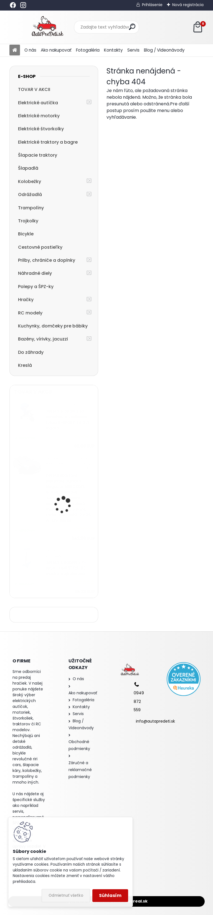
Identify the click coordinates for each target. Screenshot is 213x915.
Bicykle (26, 234)
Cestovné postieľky (40, 247)
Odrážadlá (30, 194)
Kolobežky (29, 181)
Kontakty (113, 50)
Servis (133, 50)
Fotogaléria (88, 50)
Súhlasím (110, 895)
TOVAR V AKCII (34, 89)
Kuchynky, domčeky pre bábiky (53, 326)
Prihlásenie (152, 4)
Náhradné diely (35, 273)
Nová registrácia (188, 4)
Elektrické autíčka (38, 103)
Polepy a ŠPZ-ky (36, 286)
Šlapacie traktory (37, 155)
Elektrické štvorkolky (41, 129)
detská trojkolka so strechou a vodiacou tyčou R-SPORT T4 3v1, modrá (68, 420)
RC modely (30, 313)
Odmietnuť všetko (66, 895)
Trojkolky (28, 221)
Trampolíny (31, 208)
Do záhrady (31, 352)
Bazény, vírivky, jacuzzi (43, 339)
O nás (30, 50)
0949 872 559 (139, 701)
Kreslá (25, 365)
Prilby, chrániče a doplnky (46, 260)
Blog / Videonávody (164, 50)
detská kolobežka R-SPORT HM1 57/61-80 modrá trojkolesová (66, 568)
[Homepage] (14, 50)
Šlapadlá (28, 168)
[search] (132, 27)
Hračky (26, 299)
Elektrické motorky (39, 116)
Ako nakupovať (56, 50)
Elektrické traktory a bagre (48, 142)
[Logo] (47, 27)
